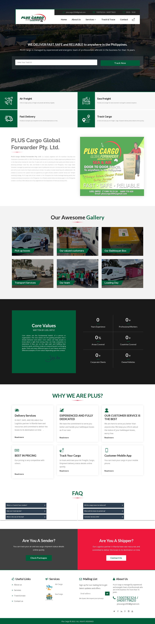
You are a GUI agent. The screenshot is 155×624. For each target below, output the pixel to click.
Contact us (116, 557)
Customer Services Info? (91, 516)
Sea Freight (104, 98)
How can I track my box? (14, 510)
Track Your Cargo (70, 454)
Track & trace (19, 595)
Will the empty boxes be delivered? (95, 504)
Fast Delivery (27, 115)
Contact (124, 19)
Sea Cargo (59, 593)
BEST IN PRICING (25, 454)
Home (64, 19)
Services (91, 19)
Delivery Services (25, 414)
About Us (76, 19)
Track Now (120, 62)
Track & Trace (108, 19)
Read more (19, 436)
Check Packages (38, 557)
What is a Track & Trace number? (17, 504)
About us (18, 584)
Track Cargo (104, 115)
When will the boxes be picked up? (94, 510)
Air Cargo (59, 583)
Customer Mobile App (117, 454)
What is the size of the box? (15, 516)
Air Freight (26, 98)
